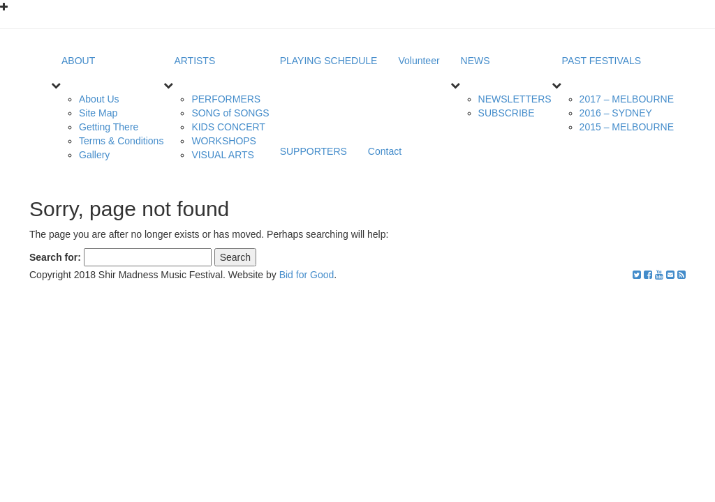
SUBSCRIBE (506, 113)
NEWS (475, 60)
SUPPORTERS (313, 151)
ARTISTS (194, 60)
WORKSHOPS (223, 140)
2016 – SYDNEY (616, 113)
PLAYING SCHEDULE (329, 60)
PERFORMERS (225, 99)
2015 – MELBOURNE (627, 126)
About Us (99, 99)
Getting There (108, 126)
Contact (384, 151)
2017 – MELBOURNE (627, 99)
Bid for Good (306, 274)
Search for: (55, 257)
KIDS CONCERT (228, 126)
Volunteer (418, 60)
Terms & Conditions (121, 140)
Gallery (94, 154)
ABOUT (78, 60)
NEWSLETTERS (515, 99)
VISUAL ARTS (222, 154)
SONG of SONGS (230, 113)
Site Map (98, 113)
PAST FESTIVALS (602, 60)
